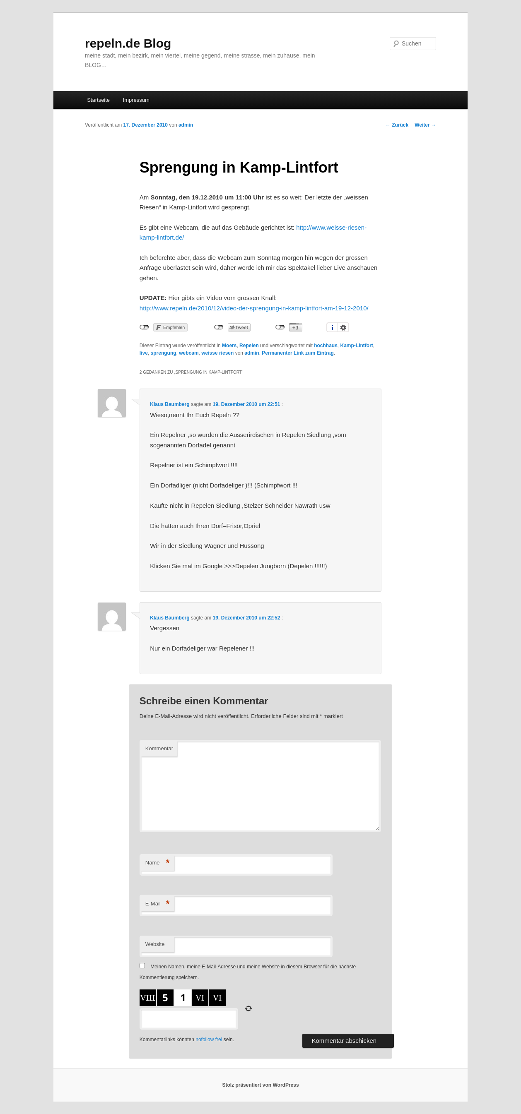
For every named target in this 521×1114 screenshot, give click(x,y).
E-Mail (157, 904)
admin (185, 125)
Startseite (98, 100)
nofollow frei (208, 1039)
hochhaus (326, 345)
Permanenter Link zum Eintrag (297, 353)
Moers (229, 345)
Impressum (136, 100)
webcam (188, 353)
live (144, 353)
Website (155, 944)
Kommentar (159, 748)
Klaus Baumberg (169, 404)
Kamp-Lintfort (356, 345)
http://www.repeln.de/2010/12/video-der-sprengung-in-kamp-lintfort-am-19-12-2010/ (254, 308)
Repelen (249, 345)
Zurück (397, 125)
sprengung (163, 353)
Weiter (425, 125)
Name (157, 863)
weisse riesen (217, 353)
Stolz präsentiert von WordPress (260, 1085)
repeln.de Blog (128, 43)
